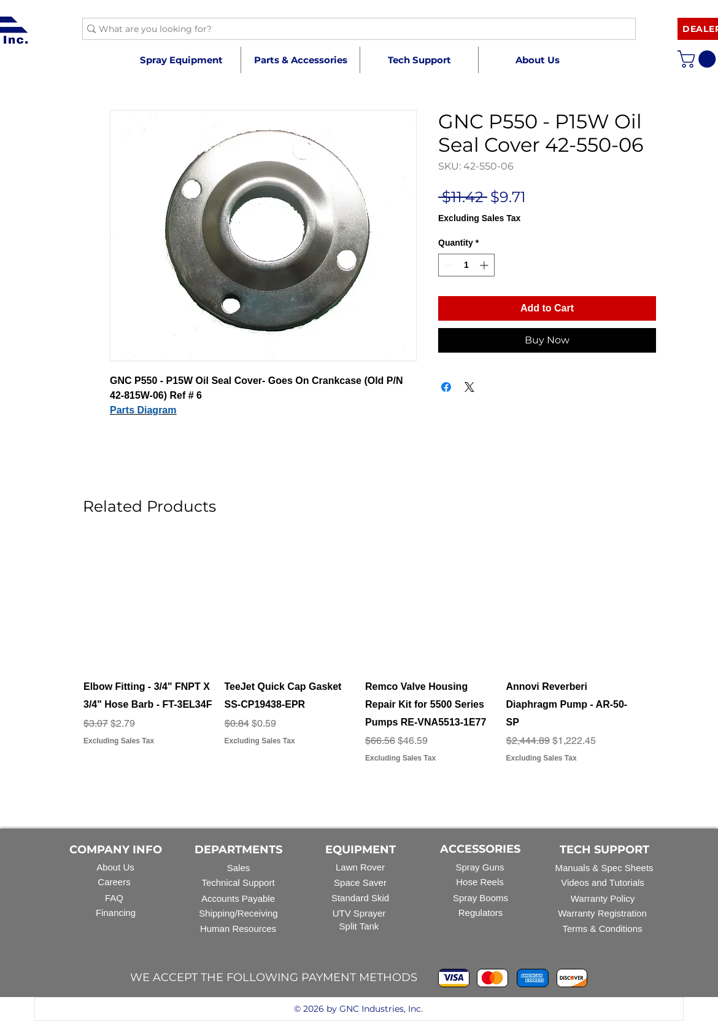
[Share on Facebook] (446, 387)
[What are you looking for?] (354, 29)
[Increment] (485, 265)
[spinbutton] (466, 265)
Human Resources (238, 928)
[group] (359, 660)
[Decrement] (447, 265)
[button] (300, 60)
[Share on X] (469, 387)
